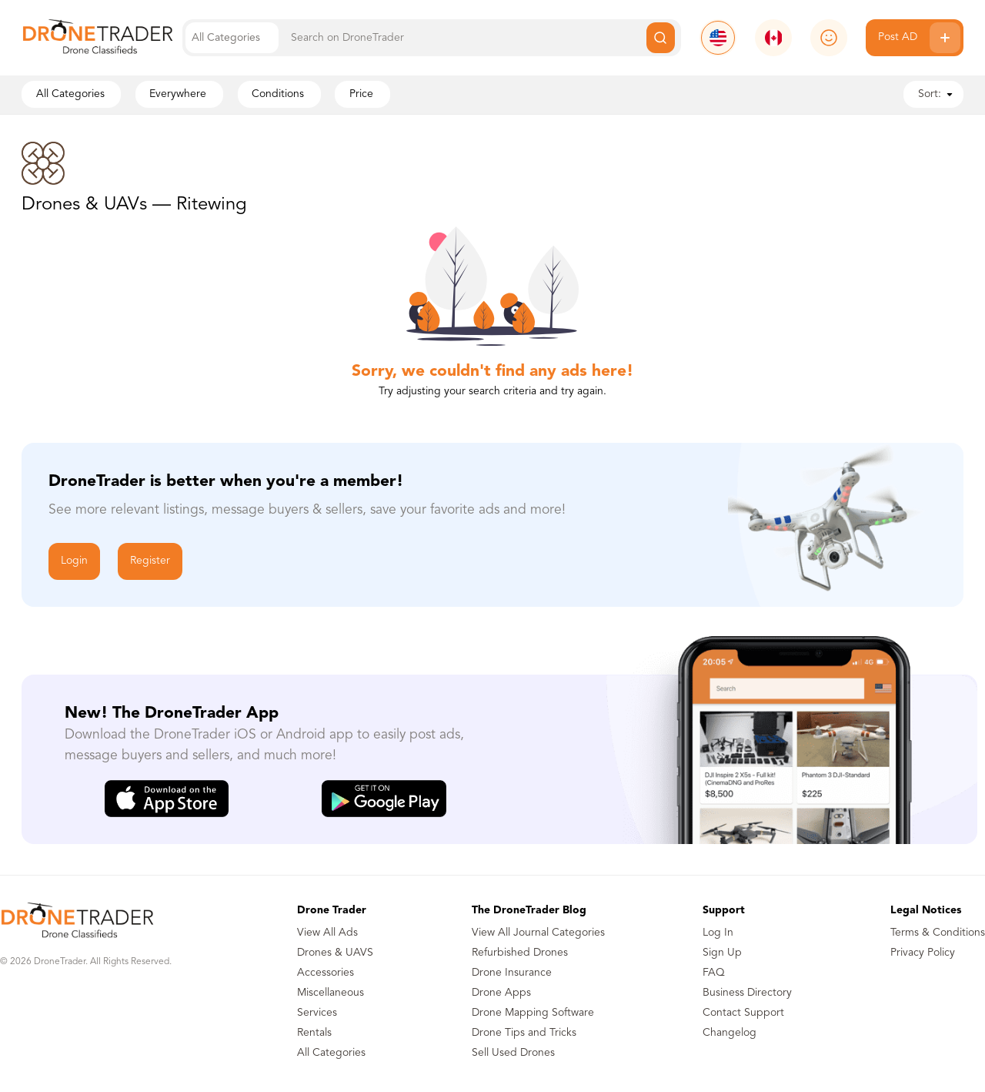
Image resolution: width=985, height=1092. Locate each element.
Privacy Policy (922, 952)
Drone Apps (501, 992)
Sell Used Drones (513, 1052)
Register (150, 560)
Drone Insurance (512, 972)
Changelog (729, 1032)
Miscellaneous (330, 992)
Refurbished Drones (520, 952)
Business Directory (747, 992)
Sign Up (722, 952)
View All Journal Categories (538, 932)
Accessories (325, 972)
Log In (718, 932)
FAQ (714, 972)
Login (74, 560)
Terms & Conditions (937, 932)
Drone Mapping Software (533, 1012)
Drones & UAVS (335, 952)
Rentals (314, 1032)
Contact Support (743, 1012)
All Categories (331, 1052)
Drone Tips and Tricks (524, 1032)
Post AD (919, 37)
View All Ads (327, 932)
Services (317, 1012)
